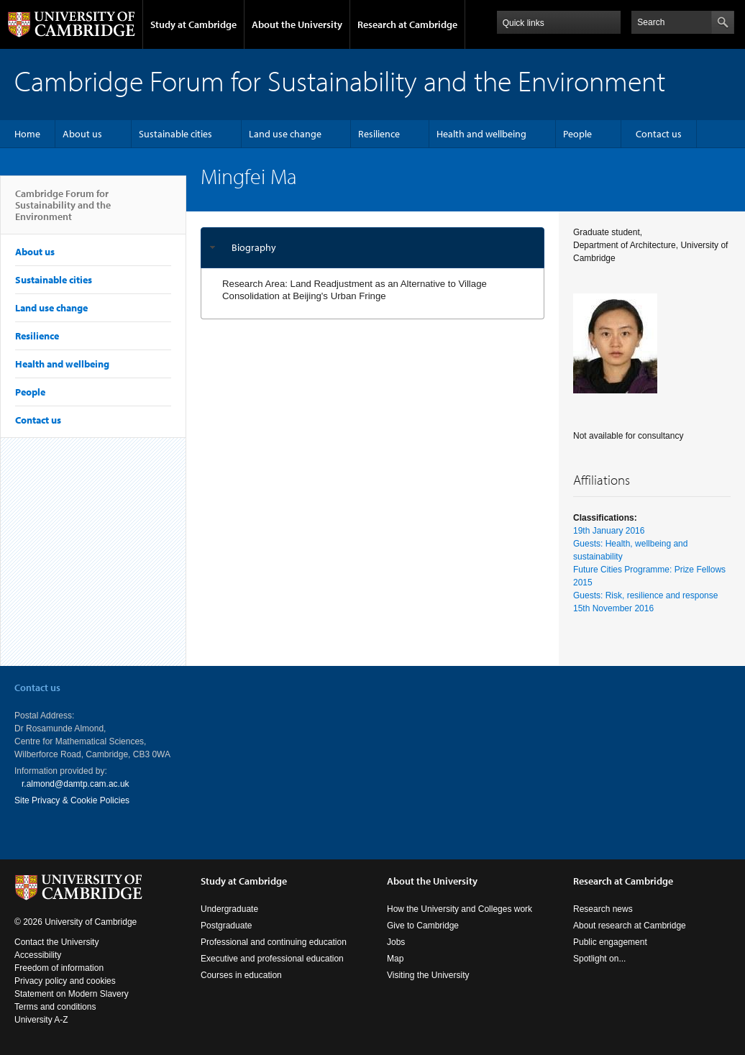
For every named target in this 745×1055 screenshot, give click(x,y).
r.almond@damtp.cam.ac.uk (75, 784)
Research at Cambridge (407, 24)
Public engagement (610, 942)
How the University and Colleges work (459, 909)
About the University (297, 24)
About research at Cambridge (629, 926)
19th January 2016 (608, 531)
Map (395, 959)
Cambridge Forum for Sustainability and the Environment (63, 210)
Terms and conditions (55, 1007)
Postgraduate (226, 926)
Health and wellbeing (481, 133)
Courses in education (241, 975)
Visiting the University (428, 975)
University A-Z (41, 1020)
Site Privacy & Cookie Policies (71, 800)
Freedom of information (59, 968)
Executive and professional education (272, 959)
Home (27, 133)
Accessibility (37, 955)
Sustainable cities (175, 133)
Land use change (285, 133)
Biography (254, 247)
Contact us (659, 133)
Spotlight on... (599, 959)
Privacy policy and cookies (65, 981)
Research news (603, 909)
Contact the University (56, 942)
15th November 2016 (613, 608)
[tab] (372, 247)
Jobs (396, 942)
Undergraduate (229, 909)
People (577, 133)
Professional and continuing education (274, 942)
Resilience (379, 133)
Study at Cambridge (193, 24)
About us (82, 133)
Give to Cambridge (423, 926)
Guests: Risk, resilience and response (645, 595)
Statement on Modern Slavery (71, 994)
